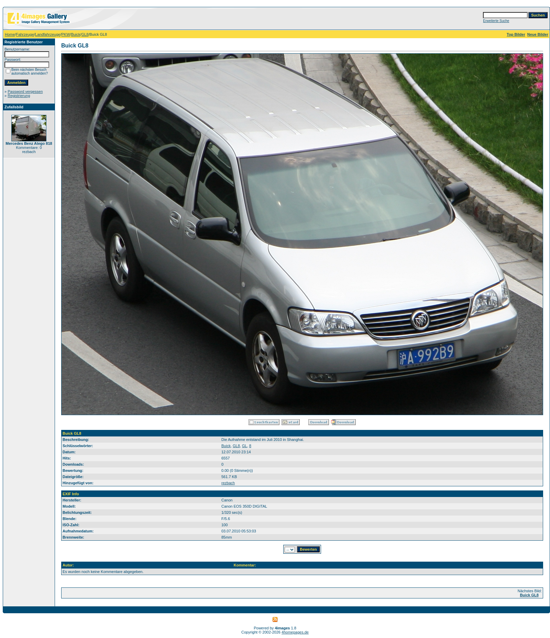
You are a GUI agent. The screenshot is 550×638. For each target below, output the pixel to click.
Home (10, 34)
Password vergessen (25, 91)
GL (244, 446)
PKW (66, 34)
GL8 (85, 34)
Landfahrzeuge (47, 34)
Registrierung (19, 96)
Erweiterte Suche (496, 21)
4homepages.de (295, 632)
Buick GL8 (529, 595)
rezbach (228, 483)
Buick (75, 34)
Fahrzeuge (25, 34)
